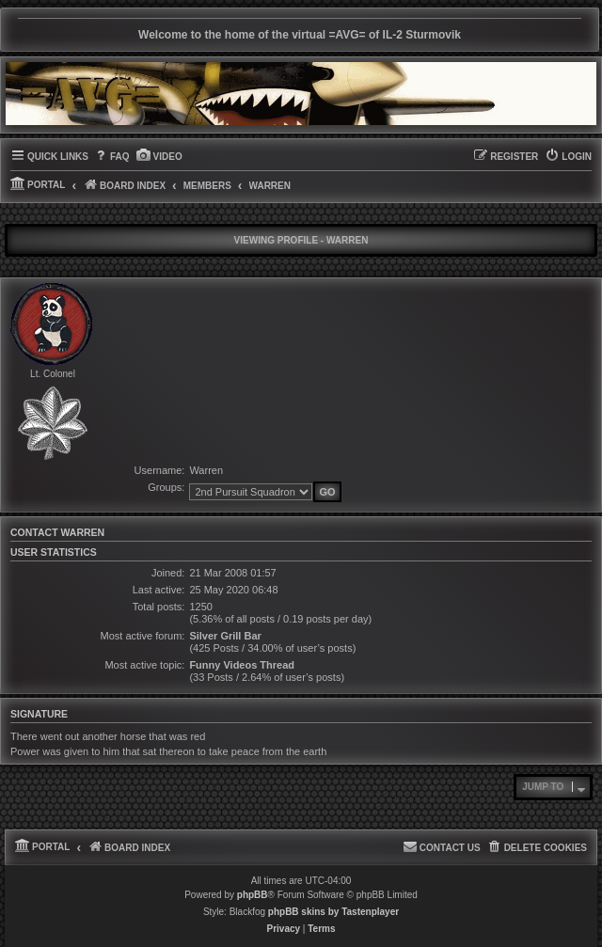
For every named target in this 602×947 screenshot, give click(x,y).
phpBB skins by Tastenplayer (333, 912)
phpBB (252, 895)
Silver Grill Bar (225, 635)
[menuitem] (111, 157)
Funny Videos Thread (241, 665)
